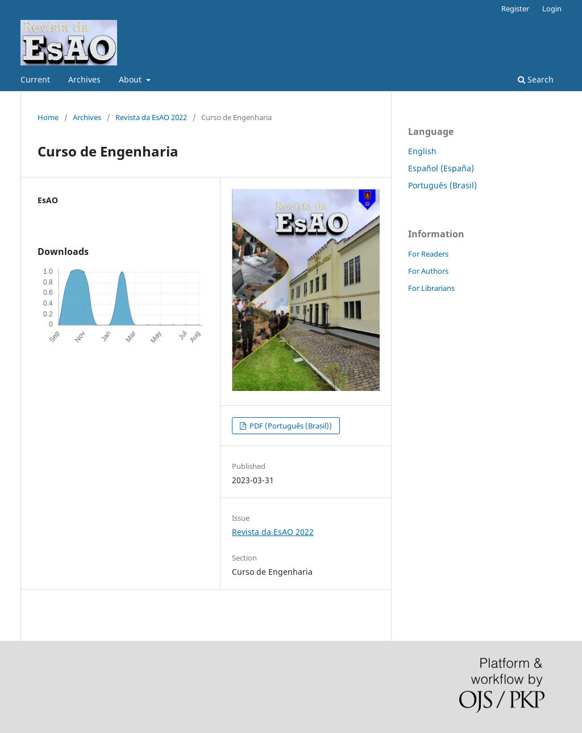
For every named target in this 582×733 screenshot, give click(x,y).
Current (35, 79)
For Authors (428, 271)
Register (515, 8)
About (131, 79)
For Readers (428, 254)
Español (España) (441, 168)
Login (552, 8)
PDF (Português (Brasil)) (290, 426)
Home (48, 117)
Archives (84, 79)
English (422, 151)
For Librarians (431, 288)
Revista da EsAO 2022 (151, 117)
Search (536, 79)
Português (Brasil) (442, 185)
